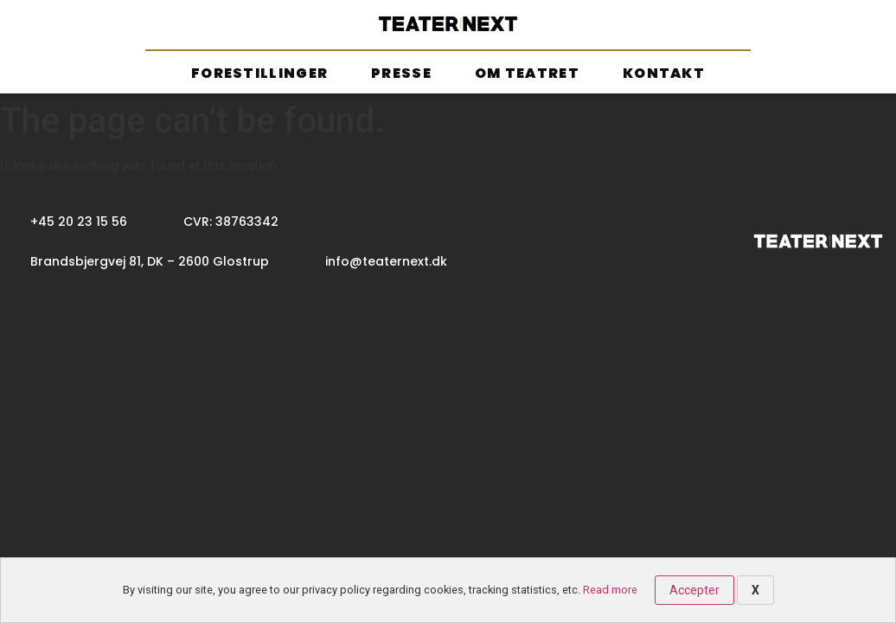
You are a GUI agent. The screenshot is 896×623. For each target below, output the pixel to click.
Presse (401, 73)
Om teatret (527, 73)
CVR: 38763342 (230, 221)
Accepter (694, 590)
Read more (610, 589)
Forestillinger (259, 73)
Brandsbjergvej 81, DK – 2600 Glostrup (149, 261)
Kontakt (664, 73)
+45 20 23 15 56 (78, 221)
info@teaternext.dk (386, 261)
